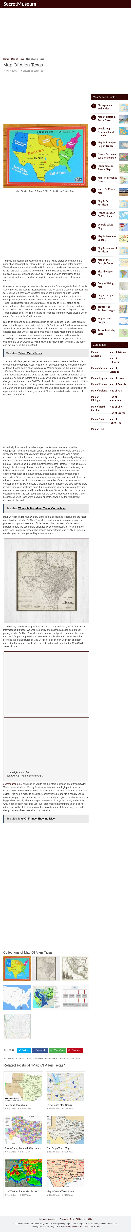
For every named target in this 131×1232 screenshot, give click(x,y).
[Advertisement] (65, 34)
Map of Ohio (116, 406)
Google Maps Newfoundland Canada (106, 132)
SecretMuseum (19, 4)
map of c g (12, 1058)
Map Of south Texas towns (60, 1191)
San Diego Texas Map (58, 1148)
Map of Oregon (118, 412)
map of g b (23, 1058)
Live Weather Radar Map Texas (21, 1191)
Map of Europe (117, 378)
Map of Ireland (99, 390)
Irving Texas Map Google (60, 1105)
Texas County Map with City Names (23, 1148)
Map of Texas (11, 71)
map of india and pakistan (40, 1058)
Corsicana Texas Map (16, 1105)
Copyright (64, 1219)
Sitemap (43, 1219)
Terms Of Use (76, 1219)
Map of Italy (116, 390)
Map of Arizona (118, 352)
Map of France (99, 384)
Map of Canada (99, 368)
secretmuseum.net (12, 783)
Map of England (99, 378)
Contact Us (53, 1219)
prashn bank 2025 (92, 1226)
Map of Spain (98, 419)
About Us (88, 1219)
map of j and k (58, 1058)
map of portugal (73, 1058)
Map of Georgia (118, 384)
